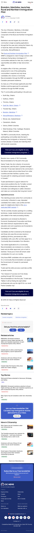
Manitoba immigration (21, 317)
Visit (19, 496)
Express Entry (5, 345)
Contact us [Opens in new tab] (17, 521)
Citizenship (4, 361)
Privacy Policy (29, 530)
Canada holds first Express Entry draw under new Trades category (12, 366)
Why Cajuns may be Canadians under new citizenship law (11, 426)
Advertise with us (22, 508)
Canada (3, 494)
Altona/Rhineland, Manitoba (13, 115)
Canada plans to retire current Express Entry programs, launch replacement (12, 350)
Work (3, 382)
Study (19, 494)
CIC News (8, 16)
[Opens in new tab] (5, 517)
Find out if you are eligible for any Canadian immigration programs (17, 151)
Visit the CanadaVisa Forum (17, 514)
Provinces (3, 496)
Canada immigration (7, 317)
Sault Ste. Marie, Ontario (11, 105)
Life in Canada (21, 498)
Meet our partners (22, 506)
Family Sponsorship (6, 498)
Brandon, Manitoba (10, 112)
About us (3, 506)
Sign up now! (17, 477)
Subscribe (30, 2)
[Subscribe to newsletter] (17, 411)
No (21, 330)
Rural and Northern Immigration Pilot (16, 53)
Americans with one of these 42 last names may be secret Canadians (11, 358)
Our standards (4, 508)
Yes (13, 330)
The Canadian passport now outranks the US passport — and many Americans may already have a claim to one (12, 435)
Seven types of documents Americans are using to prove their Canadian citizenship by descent (12, 452)
